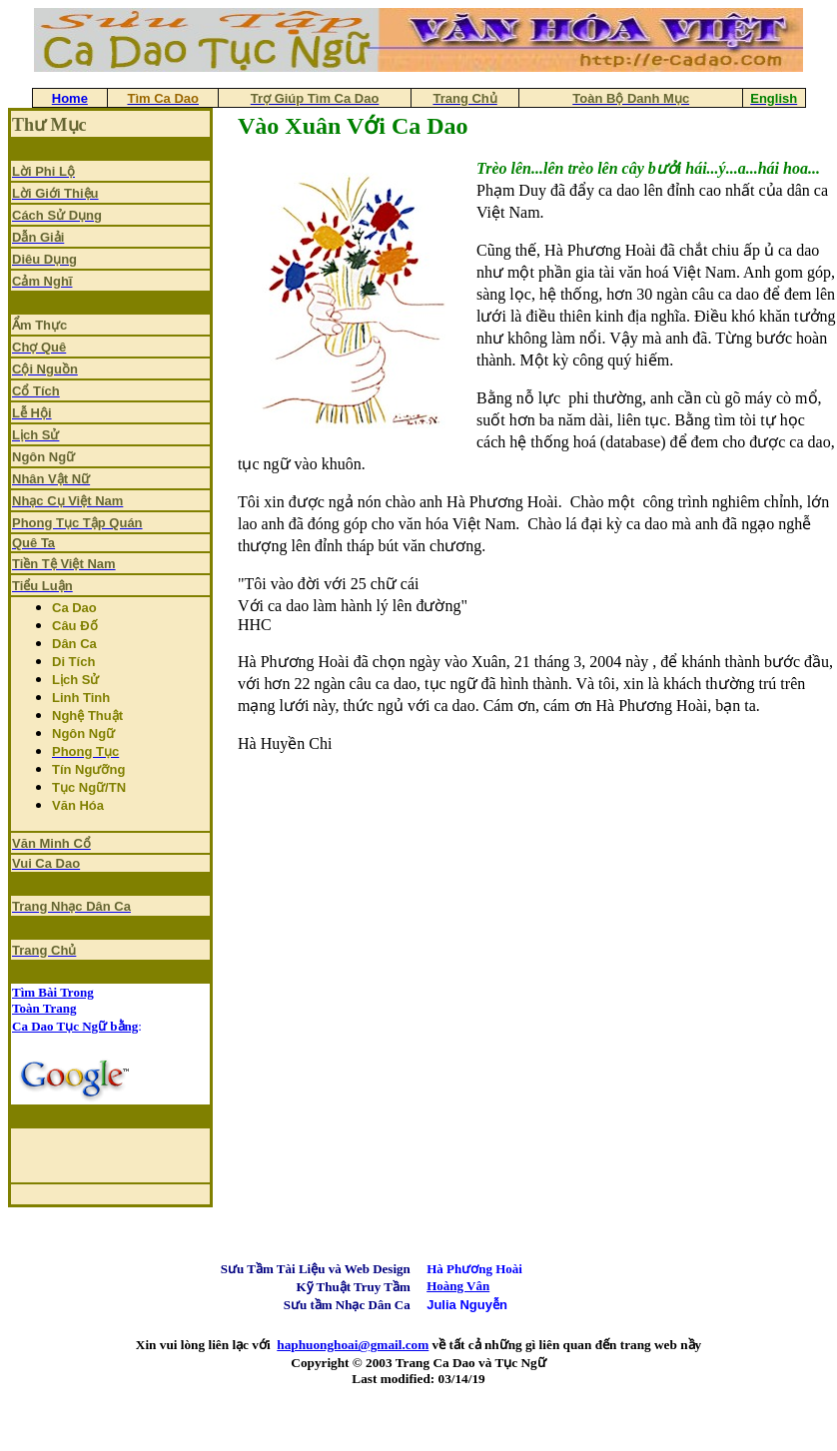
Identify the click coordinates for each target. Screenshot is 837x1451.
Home (70, 98)
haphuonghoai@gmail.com (352, 1344)
